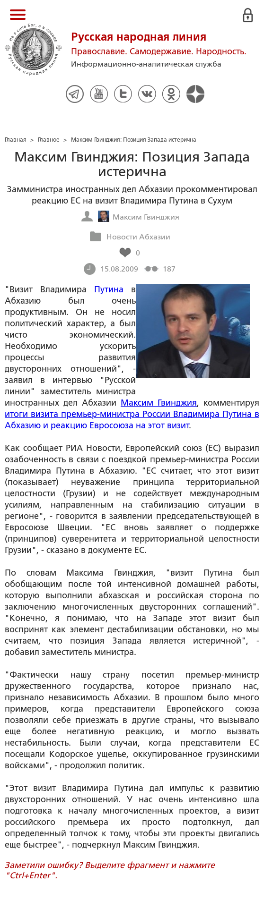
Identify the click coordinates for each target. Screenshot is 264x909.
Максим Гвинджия (159, 403)
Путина (108, 289)
